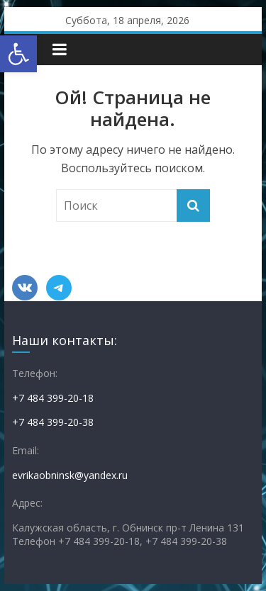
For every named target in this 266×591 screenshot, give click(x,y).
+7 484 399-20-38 (53, 422)
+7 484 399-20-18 (53, 398)
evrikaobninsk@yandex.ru (70, 475)
